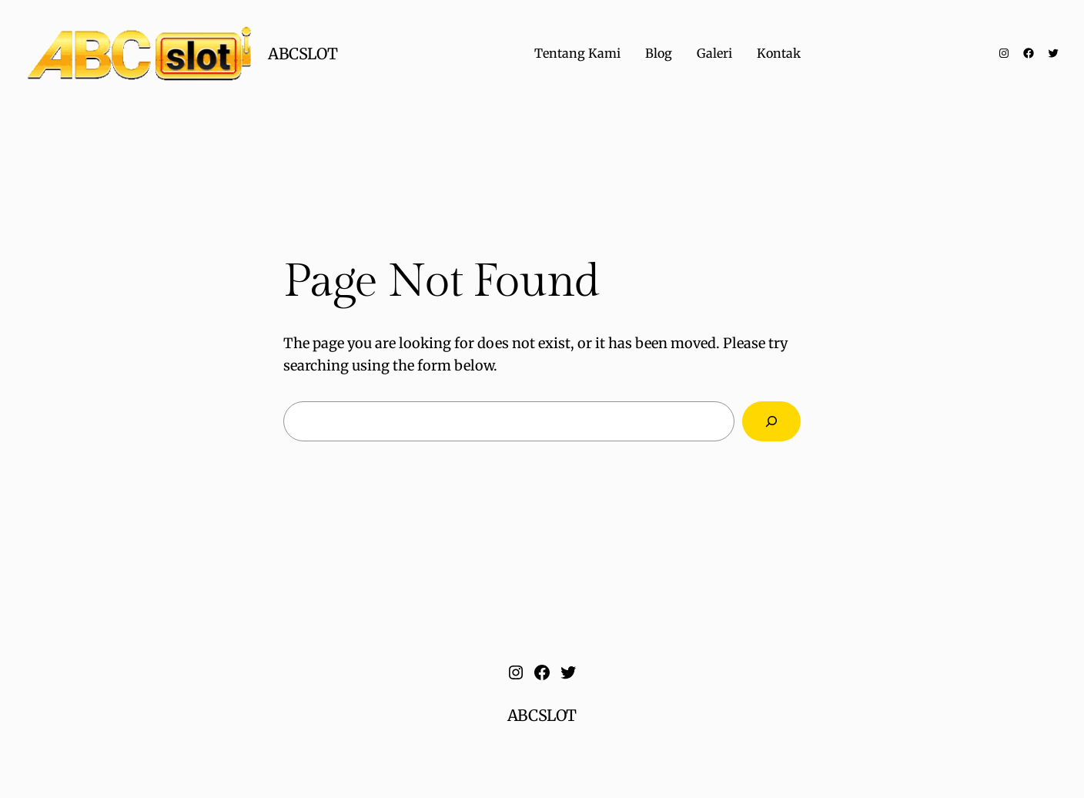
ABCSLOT (302, 53)
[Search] (771, 421)
